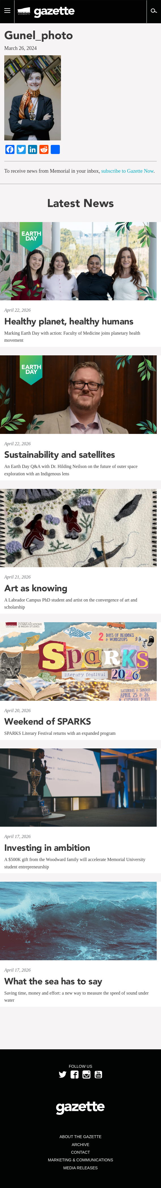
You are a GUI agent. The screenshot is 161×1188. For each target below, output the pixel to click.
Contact (80, 1152)
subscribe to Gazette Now (127, 171)
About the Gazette (80, 1136)
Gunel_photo (38, 35)
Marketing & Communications (80, 1160)
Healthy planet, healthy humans (68, 321)
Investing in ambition (47, 848)
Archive (80, 1144)
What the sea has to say (53, 981)
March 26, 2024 (20, 48)
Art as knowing (35, 588)
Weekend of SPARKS (47, 721)
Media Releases (80, 1168)
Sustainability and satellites (59, 455)
